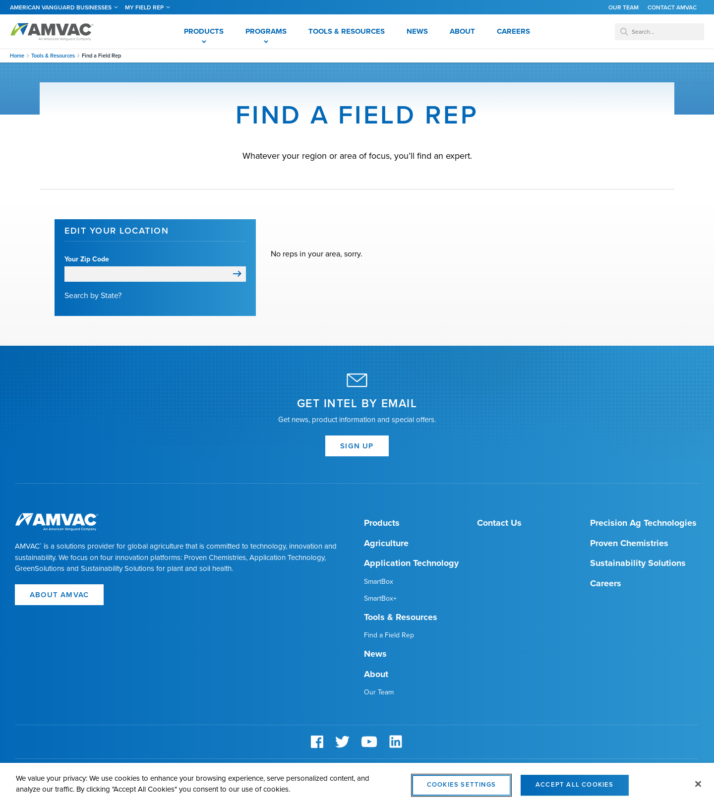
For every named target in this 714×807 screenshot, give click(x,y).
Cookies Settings (461, 790)
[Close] (698, 789)
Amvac (52, 32)
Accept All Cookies (575, 790)
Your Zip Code (86, 259)
